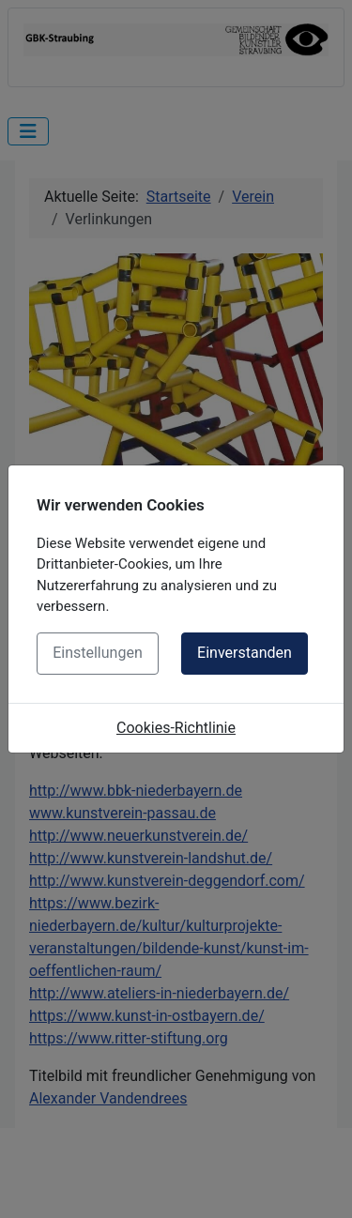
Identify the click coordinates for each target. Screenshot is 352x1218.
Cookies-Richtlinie (176, 728)
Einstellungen (98, 653)
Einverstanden (244, 653)
